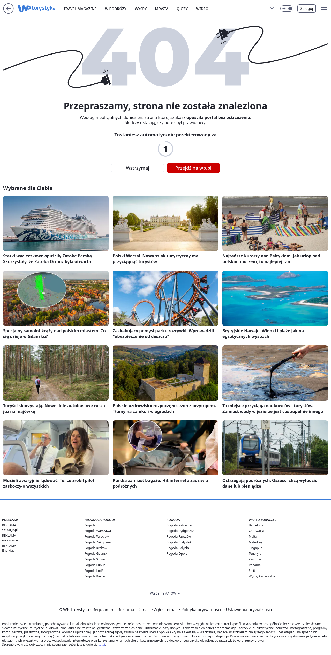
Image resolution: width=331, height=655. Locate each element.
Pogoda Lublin (94, 565)
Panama (255, 565)
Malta (253, 536)
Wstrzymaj (137, 168)
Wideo (202, 8)
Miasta (161, 8)
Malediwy (256, 542)
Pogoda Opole (177, 553)
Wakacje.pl (10, 530)
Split (252, 570)
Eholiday (8, 550)
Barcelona (256, 525)
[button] (324, 8)
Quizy (182, 8)
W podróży (115, 8)
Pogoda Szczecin (96, 559)
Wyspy (141, 8)
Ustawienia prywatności (248, 609)
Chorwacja (256, 531)
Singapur (255, 548)
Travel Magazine (80, 8)
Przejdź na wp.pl (193, 168)
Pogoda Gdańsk (95, 553)
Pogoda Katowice (179, 525)
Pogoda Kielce (94, 576)
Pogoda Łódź (93, 570)
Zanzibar (255, 559)
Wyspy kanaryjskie (262, 576)
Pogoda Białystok (179, 542)
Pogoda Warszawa (97, 531)
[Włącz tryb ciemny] (286, 8)
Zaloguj (306, 8)
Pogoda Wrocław (96, 536)
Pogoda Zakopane (97, 542)
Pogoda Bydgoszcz (180, 531)
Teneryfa (255, 553)
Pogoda (89, 525)
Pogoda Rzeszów (179, 536)
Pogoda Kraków (95, 548)
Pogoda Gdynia (178, 548)
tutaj (101, 644)
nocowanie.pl (11, 540)
